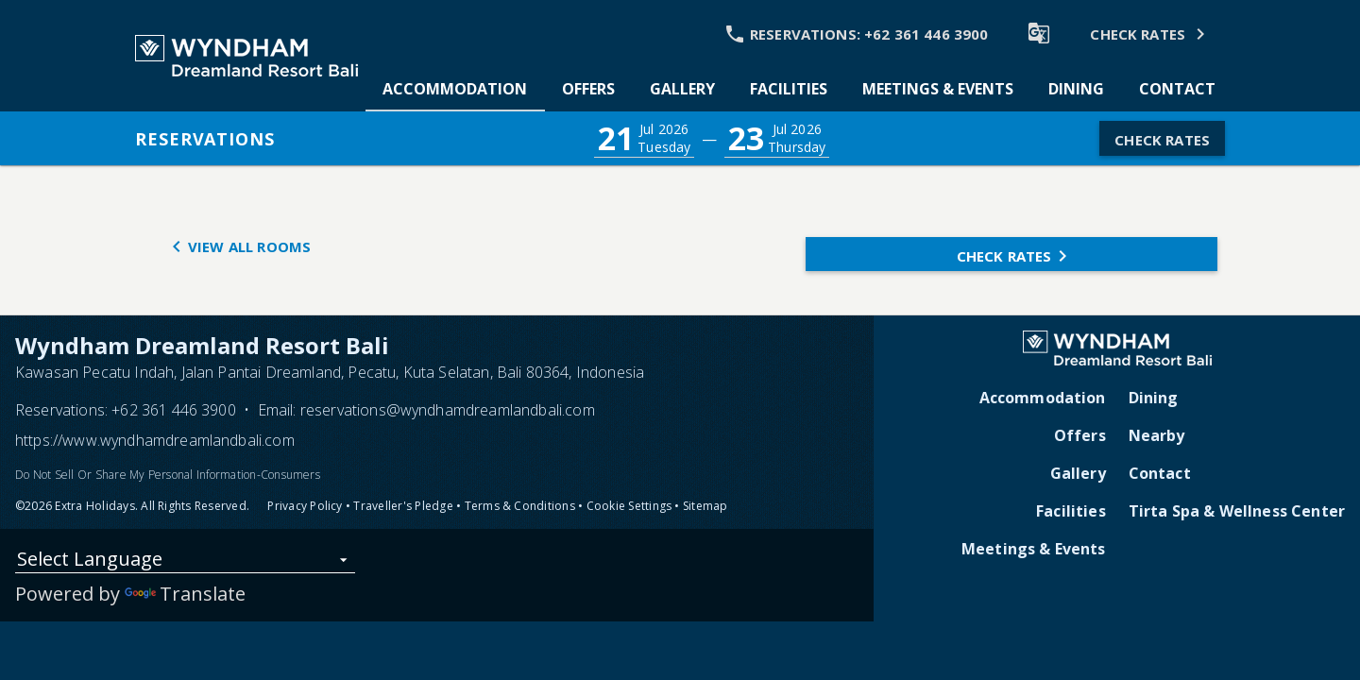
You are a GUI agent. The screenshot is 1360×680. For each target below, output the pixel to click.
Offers (1080, 435)
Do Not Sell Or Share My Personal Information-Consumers (167, 475)
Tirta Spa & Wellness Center (1237, 511)
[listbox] (185, 562)
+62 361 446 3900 (173, 410)
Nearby (1157, 435)
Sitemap (705, 506)
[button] (644, 138)
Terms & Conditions (520, 506)
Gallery (1078, 473)
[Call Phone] (854, 33)
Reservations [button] (205, 139)
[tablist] (799, 88)
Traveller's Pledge (402, 506)
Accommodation (1042, 397)
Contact (1160, 473)
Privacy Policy (304, 506)
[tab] (455, 88)
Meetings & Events (1033, 548)
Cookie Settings (629, 506)
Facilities (1071, 511)
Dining (1154, 397)
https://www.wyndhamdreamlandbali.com (155, 440)
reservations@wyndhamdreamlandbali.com (447, 410)
